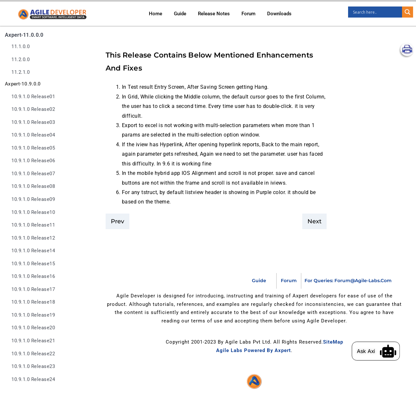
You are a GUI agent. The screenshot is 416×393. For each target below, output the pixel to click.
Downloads (279, 14)
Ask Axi (374, 351)
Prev (117, 221)
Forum (248, 14)
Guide (180, 14)
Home (155, 14)
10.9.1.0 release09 (33, 199)
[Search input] (376, 12)
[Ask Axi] (396, 351)
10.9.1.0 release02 (33, 109)
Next (314, 221)
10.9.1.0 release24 (33, 379)
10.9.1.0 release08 (33, 186)
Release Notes (214, 14)
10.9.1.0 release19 (33, 315)
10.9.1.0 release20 (33, 328)
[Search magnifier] (407, 12)
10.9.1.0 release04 (33, 135)
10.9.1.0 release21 (33, 341)
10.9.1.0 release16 (33, 276)
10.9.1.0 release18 (33, 302)
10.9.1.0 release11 (33, 225)
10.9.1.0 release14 (33, 251)
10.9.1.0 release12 (33, 238)
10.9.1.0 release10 (33, 212)
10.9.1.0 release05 (33, 148)
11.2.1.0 (20, 72)
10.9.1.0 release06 (33, 161)
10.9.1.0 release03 (33, 122)
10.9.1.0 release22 (33, 354)
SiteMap (333, 342)
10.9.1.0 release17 (33, 289)
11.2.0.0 (20, 59)
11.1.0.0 (20, 46)
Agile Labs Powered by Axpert (253, 350)
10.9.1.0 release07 (33, 174)
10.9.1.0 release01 (33, 96)
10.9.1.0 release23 (33, 366)
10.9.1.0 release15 (33, 264)
